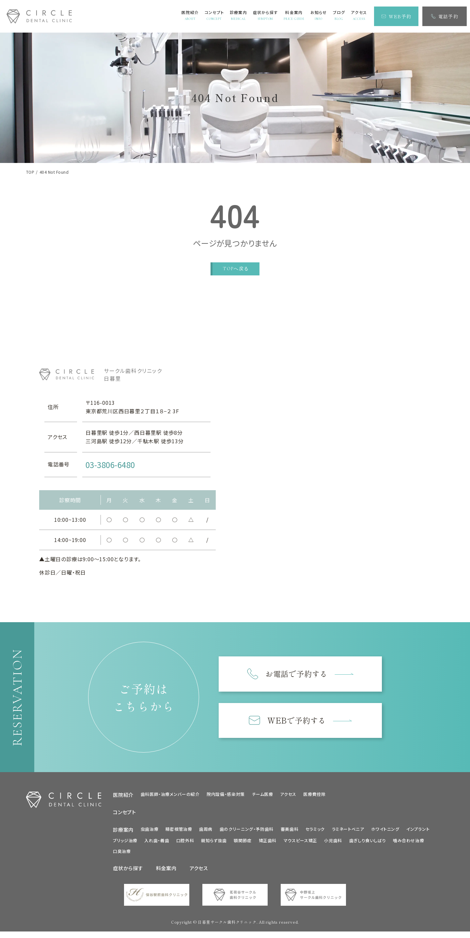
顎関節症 (243, 844)
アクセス (288, 797)
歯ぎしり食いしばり (367, 844)
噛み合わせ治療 (408, 844)
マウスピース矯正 (300, 844)
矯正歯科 (268, 844)
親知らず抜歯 (214, 844)
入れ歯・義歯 (156, 844)
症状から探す (128, 871)
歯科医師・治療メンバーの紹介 (170, 797)
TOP (30, 172)
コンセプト (124, 815)
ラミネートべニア (348, 832)
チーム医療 (262, 797)
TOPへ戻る (236, 268)
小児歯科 (333, 844)
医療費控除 (314, 797)
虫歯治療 (150, 832)
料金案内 (166, 871)
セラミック (315, 832)
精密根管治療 (178, 832)
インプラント (418, 832)
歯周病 (205, 832)
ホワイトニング (385, 832)
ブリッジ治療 (125, 844)
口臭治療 (122, 854)
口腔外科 (185, 844)
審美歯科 (290, 832)
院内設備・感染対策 (226, 797)
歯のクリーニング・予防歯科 (247, 832)
